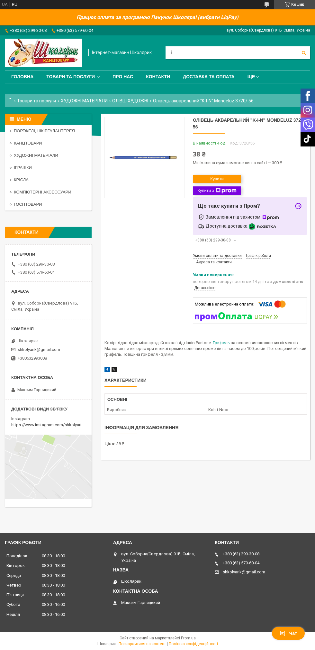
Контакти (158, 76)
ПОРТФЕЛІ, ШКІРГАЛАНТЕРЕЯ (44, 130)
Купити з (216, 190)
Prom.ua (188, 638)
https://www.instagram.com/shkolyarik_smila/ (54, 424)
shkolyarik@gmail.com (39, 349)
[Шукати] (303, 52)
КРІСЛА (21, 179)
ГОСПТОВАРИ (28, 204)
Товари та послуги (70, 76)
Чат (288, 633)
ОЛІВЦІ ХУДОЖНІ (130, 100)
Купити (217, 178)
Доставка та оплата (209, 76)
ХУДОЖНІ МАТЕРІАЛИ (84, 100)
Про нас (123, 76)
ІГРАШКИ (23, 167)
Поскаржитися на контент (142, 644)
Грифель (221, 342)
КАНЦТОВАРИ (28, 143)
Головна (22, 76)
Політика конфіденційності (193, 644)
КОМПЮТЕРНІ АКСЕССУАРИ (42, 192)
